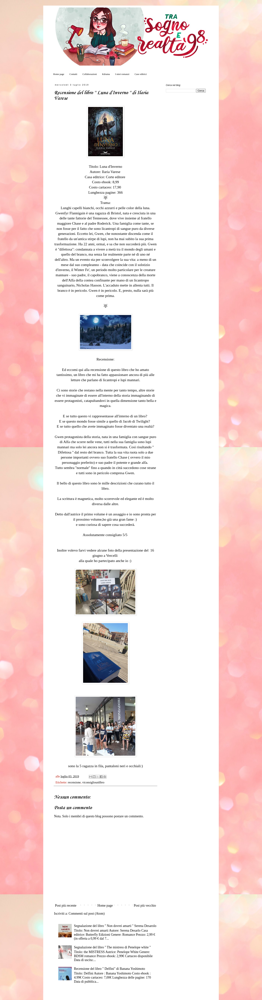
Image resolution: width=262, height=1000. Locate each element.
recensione (74, 782)
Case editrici (141, 74)
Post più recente (65, 905)
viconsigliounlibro (93, 782)
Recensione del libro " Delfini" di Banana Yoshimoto (109, 969)
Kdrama (106, 74)
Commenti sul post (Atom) (87, 913)
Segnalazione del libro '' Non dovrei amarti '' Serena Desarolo (115, 926)
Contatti (73, 74)
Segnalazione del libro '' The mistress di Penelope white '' (112, 947)
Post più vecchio (145, 905)
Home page (58, 74)
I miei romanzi (122, 74)
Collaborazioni (89, 74)
